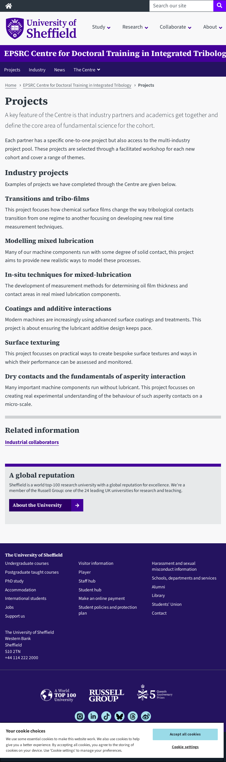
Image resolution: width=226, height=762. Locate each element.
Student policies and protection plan (108, 610)
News (59, 69)
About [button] (210, 27)
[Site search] (219, 5)
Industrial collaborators (32, 442)
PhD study (14, 581)
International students (25, 599)
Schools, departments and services (184, 578)
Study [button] (98, 27)
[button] (88, 69)
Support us (15, 616)
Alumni (158, 587)
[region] (112, 742)
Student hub (90, 590)
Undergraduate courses (27, 564)
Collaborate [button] (173, 27)
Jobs (9, 607)
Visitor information (96, 564)
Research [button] (132, 27)
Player (85, 572)
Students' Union (167, 605)
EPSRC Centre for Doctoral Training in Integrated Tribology (77, 85)
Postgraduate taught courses (32, 572)
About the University (37, 505)
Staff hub (87, 581)
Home (10, 85)
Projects (12, 69)
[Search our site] (181, 5)
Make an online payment (102, 599)
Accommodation (20, 590)
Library (158, 596)
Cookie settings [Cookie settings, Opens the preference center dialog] (185, 747)
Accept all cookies (185, 734)
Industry (37, 69)
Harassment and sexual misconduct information (174, 566)
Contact (159, 613)
